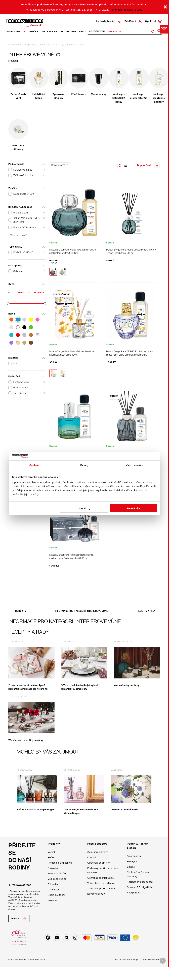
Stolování (53, 868)
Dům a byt (58, 44)
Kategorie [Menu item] (16, 31)
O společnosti (134, 856)
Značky (33, 31)
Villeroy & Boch (52, 31)
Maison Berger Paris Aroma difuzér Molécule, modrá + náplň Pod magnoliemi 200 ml (71, 556)
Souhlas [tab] (34, 465)
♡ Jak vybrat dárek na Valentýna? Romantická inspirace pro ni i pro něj (28, 687)
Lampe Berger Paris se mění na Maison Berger (81, 811)
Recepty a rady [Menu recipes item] (79, 31)
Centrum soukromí (97, 852)
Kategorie (45, 44)
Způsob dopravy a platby (101, 888)
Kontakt (91, 857)
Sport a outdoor (56, 895)
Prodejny (132, 861)
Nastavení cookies (151, 959)
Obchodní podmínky (98, 862)
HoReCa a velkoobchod (140, 882)
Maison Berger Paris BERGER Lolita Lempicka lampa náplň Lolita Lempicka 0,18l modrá (129, 353)
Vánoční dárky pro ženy (126, 685)
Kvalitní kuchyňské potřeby (22, 44)
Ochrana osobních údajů (100, 878)
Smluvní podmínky (17, 906)
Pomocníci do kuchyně (60, 862)
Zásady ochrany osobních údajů (23, 903)
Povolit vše (133, 508)
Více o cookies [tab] (135, 465)
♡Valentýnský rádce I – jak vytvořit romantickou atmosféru (80, 687)
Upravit (84, 508)
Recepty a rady (146, 611)
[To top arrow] (163, 961)
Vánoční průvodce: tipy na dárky (25, 740)
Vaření (51, 852)
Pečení (51, 857)
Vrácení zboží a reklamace (101, 883)
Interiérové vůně (75, 44)
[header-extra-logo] (20, 22)
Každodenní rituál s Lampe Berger (35, 809)
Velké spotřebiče (57, 879)
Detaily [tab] (84, 465)
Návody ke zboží (96, 894)
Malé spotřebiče (57, 873)
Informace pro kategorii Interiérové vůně (81, 611)
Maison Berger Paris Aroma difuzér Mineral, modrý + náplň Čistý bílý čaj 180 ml (131, 251)
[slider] (8, 303)
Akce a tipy (115, 31)
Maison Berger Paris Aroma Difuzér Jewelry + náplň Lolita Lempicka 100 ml (71, 353)
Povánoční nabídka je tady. (126, 9)
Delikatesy (54, 889)
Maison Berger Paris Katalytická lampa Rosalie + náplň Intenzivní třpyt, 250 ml (73, 251)
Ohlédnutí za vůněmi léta (124, 809)
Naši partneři (134, 892)
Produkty (20, 611)
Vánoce (100, 31)
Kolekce (52, 900)
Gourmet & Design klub (139, 887)
